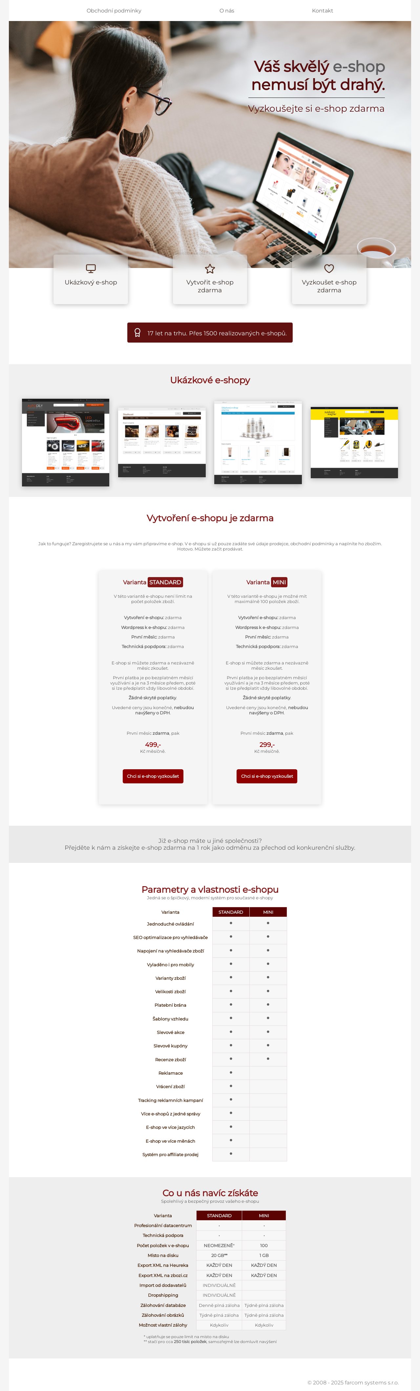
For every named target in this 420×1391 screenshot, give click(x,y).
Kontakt (322, 11)
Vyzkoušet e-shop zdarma (329, 286)
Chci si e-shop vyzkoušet (153, 776)
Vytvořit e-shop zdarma (210, 286)
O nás (227, 11)
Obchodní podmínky (114, 11)
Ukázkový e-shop (91, 282)
